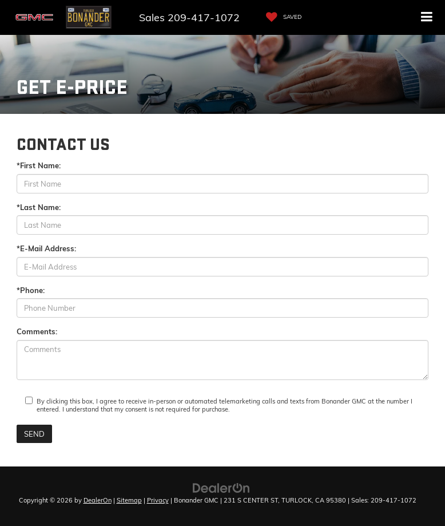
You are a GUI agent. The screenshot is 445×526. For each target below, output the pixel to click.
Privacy (158, 500)
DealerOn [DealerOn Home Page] (98, 500)
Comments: (37, 331)
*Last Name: (39, 207)
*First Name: (39, 165)
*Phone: (31, 290)
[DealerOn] (221, 487)
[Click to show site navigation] (427, 17)
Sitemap (129, 500)
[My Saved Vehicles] (280, 17)
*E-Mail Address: (46, 248)
